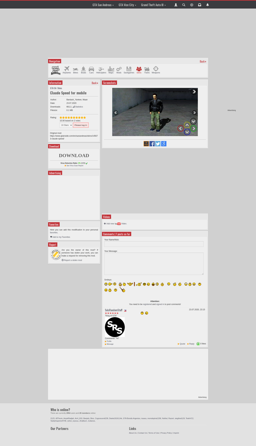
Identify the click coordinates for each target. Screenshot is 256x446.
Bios (92, 418)
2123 (53, 418)
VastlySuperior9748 (58, 421)
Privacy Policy (166, 433)
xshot (69, 421)
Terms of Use (153, 433)
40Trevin (59, 418)
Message (109, 344)
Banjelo (86, 418)
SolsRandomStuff (113, 310)
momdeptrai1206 (154, 418)
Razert (171, 418)
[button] (176, 4)
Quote (182, 344)
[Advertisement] (223, 59)
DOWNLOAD (74, 155)
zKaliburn (83, 421)
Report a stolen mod (72, 260)
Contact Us (142, 433)
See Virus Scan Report (74, 166)
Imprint (176, 433)
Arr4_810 (78, 418)
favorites (54, 232)
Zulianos (91, 421)
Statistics (78, 107)
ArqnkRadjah (68, 418)
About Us (133, 433)
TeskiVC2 (189, 418)
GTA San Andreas (103, 5)
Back (202, 61)
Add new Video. (115, 224)
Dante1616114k (115, 418)
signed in (160, 304)
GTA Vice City (127, 5)
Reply (191, 344)
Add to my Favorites (60, 237)
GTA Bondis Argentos (131, 418)
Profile (108, 341)
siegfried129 (180, 418)
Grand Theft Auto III (153, 5)
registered (147, 304)
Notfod (164, 418)
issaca (143, 418)
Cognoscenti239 (101, 418)
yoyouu (75, 421)
